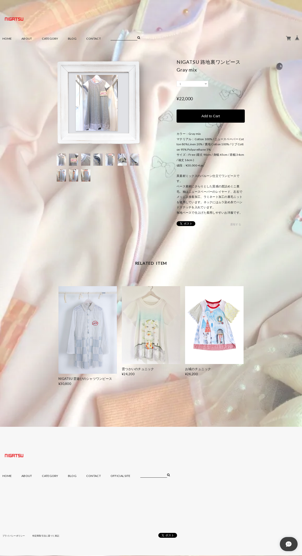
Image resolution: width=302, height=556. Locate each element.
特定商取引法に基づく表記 (50, 536)
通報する (235, 225)
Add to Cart (210, 116)
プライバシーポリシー (15, 536)
